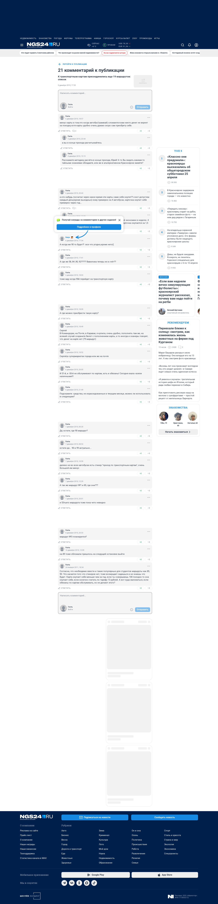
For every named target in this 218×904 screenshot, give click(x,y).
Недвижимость (28, 38)
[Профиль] (196, 45)
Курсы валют (123, 38)
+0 (141, 131)
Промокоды (145, 38)
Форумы (68, 38)
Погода (58, 38)
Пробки (109, 45)
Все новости (36, 63)
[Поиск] (182, 45)
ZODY (134, 38)
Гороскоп (108, 38)
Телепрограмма (83, 38)
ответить (64, 131)
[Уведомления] (189, 45)
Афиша (97, 38)
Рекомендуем (178, 322)
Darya (67, 237)
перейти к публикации (72, 64)
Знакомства (45, 38)
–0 (149, 131)
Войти (70, 107)
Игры (157, 38)
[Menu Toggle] (21, 45)
